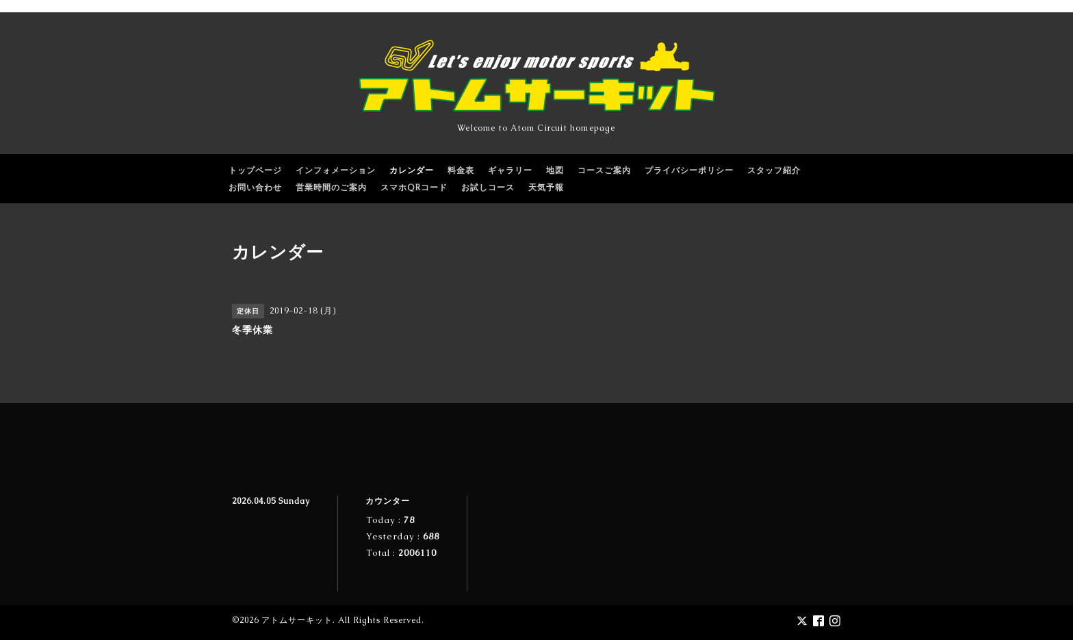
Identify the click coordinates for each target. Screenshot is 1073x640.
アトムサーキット (297, 620)
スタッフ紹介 (774, 170)
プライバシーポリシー (689, 170)
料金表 (461, 170)
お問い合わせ (255, 187)
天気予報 (546, 187)
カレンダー (411, 170)
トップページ (255, 170)
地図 (555, 170)
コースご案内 (604, 170)
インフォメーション (336, 170)
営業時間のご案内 (331, 187)
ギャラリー (510, 170)
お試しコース (488, 187)
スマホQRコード (414, 187)
